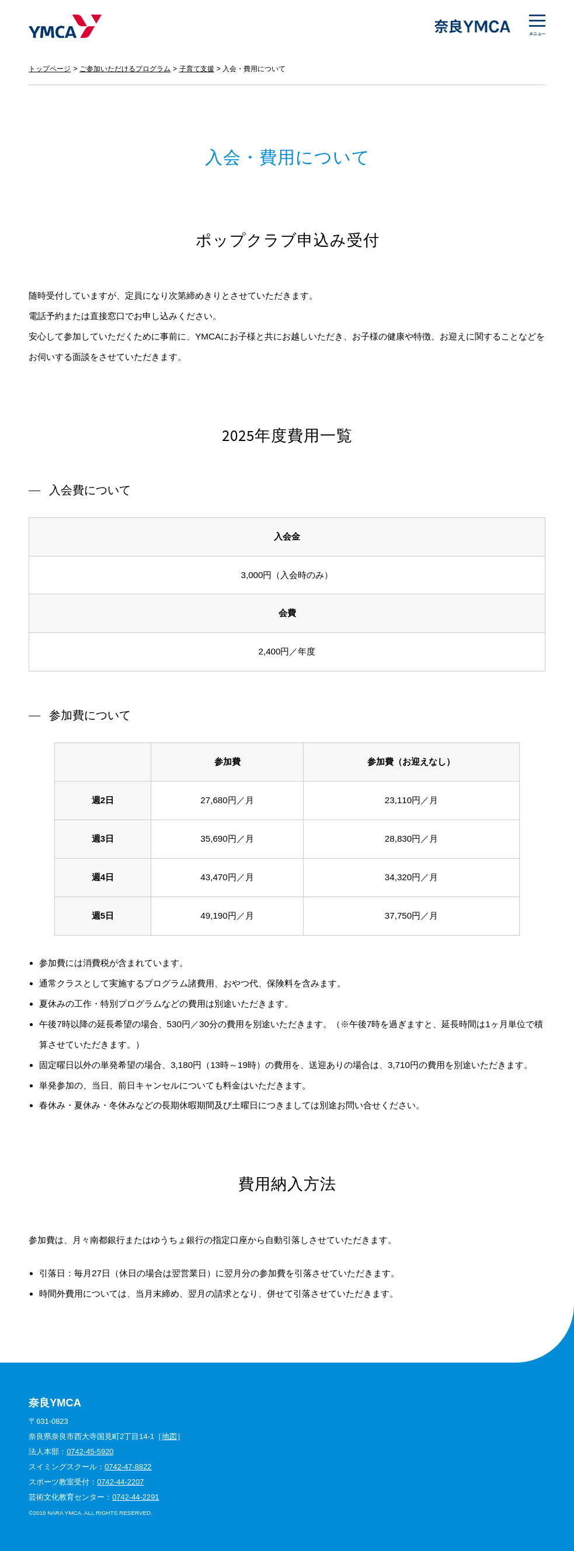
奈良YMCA (65, 26)
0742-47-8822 (128, 1466)
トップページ (50, 69)
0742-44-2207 (120, 1482)
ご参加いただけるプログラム (125, 69)
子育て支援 (196, 69)
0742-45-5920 (90, 1451)
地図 (169, 1436)
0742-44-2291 (135, 1497)
